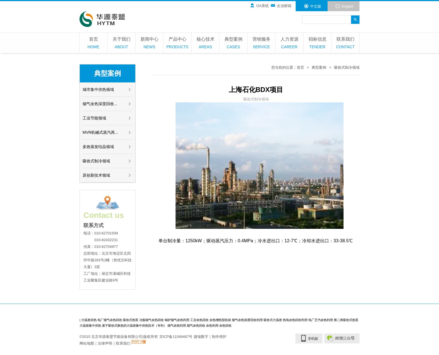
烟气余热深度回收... (107, 104)
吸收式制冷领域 (107, 161)
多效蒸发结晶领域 (107, 147)
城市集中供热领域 (107, 89)
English (344, 6)
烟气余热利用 (177, 325)
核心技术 (205, 43)
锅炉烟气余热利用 (177, 320)
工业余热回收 (199, 320)
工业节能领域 (107, 118)
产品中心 (177, 43)
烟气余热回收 (196, 325)
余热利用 (212, 325)
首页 (93, 43)
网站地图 (87, 343)
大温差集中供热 (91, 325)
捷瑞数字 (201, 337)
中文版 (312, 6)
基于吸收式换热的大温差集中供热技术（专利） (134, 325)
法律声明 (105, 343)
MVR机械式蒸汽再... (107, 132)
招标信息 (317, 43)
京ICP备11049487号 (176, 337)
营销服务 (261, 43)
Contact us (103, 215)
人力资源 (289, 43)
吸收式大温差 (273, 320)
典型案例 (233, 43)
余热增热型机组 (220, 320)
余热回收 (225, 325)
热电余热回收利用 (295, 320)
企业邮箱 (280, 5)
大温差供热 (89, 320)
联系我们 (345, 43)
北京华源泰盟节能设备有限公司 (116, 337)
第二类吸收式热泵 (346, 320)
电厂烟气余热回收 (110, 320)
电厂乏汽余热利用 (321, 320)
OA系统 (259, 5)
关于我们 (121, 43)
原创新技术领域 (107, 175)
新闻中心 (149, 43)
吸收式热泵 (131, 320)
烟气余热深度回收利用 (247, 320)
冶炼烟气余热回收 (152, 320)
